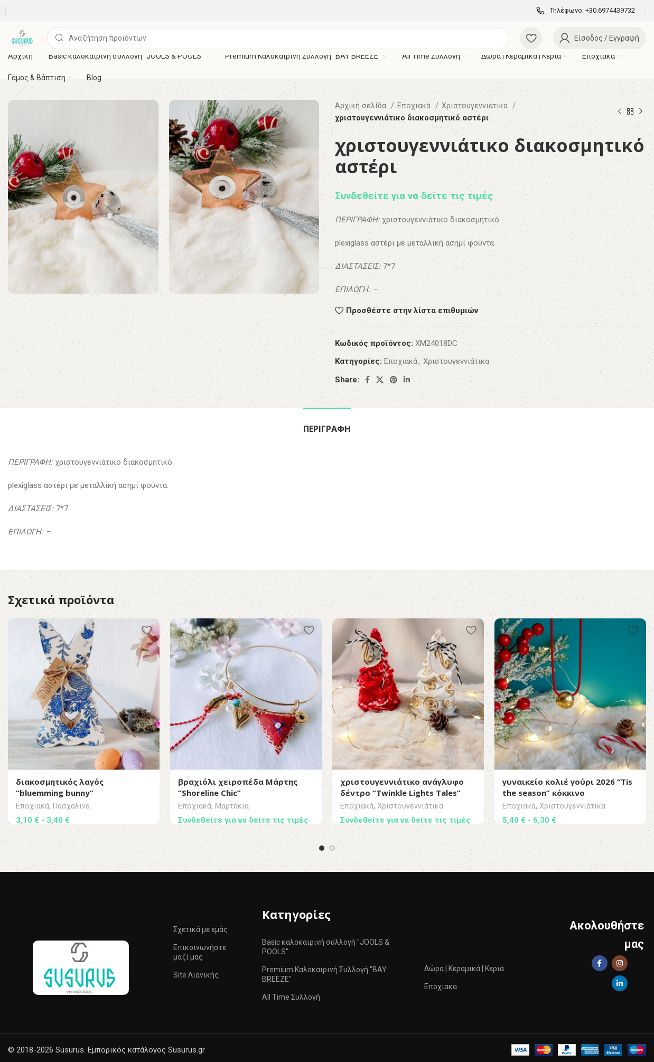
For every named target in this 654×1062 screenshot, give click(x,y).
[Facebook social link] (367, 380)
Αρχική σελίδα (361, 105)
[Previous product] (619, 112)
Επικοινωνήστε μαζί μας (199, 948)
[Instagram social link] (620, 959)
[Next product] (641, 112)
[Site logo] (22, 37)
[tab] (327, 424)
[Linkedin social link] (406, 380)
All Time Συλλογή (291, 993)
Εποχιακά (415, 105)
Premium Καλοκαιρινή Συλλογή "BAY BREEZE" (324, 970)
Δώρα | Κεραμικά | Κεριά (464, 964)
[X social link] (380, 380)
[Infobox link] (585, 10)
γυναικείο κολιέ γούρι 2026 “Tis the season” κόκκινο (567, 787)
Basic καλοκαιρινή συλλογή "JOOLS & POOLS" (325, 943)
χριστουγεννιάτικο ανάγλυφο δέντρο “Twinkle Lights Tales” (402, 787)
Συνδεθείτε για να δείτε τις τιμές (414, 196)
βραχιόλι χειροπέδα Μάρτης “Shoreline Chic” (237, 787)
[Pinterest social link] (393, 380)
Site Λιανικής (196, 970)
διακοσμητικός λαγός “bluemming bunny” (60, 787)
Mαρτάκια (232, 806)
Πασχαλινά (71, 806)
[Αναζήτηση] (278, 38)
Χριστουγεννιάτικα (476, 105)
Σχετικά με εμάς (200, 925)
